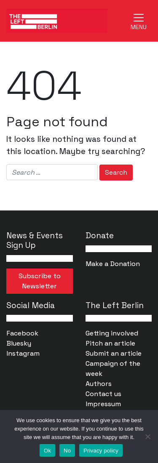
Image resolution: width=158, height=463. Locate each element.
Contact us (103, 393)
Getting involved (112, 333)
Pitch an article (110, 343)
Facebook (22, 333)
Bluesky (18, 343)
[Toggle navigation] (139, 21)
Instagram (23, 353)
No (67, 450)
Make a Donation (113, 263)
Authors (99, 383)
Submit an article (114, 353)
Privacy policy (100, 450)
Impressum (103, 403)
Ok (47, 450)
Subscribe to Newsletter (40, 280)
